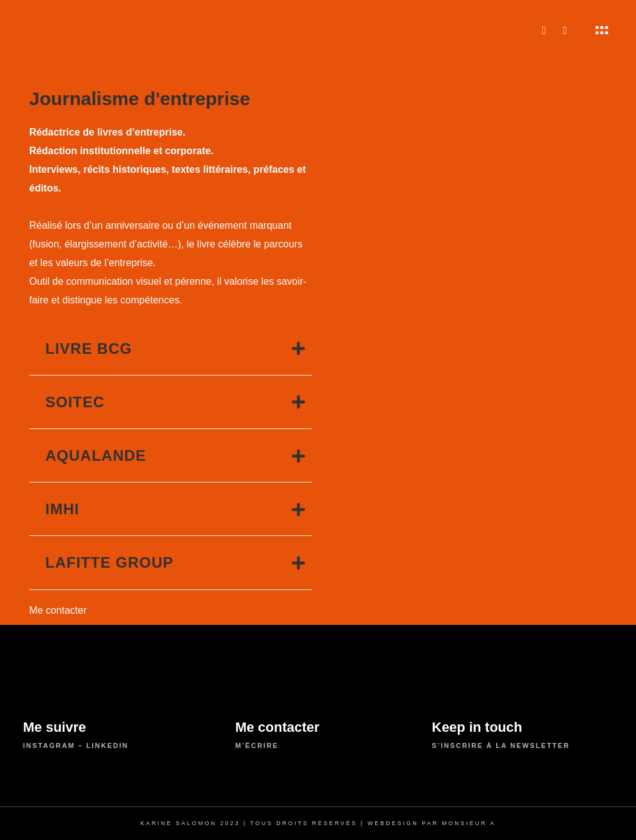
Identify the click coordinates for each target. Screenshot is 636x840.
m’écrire (257, 745)
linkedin (107, 745)
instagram (49, 745)
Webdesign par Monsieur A (432, 823)
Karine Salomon (178, 823)
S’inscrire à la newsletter (501, 745)
